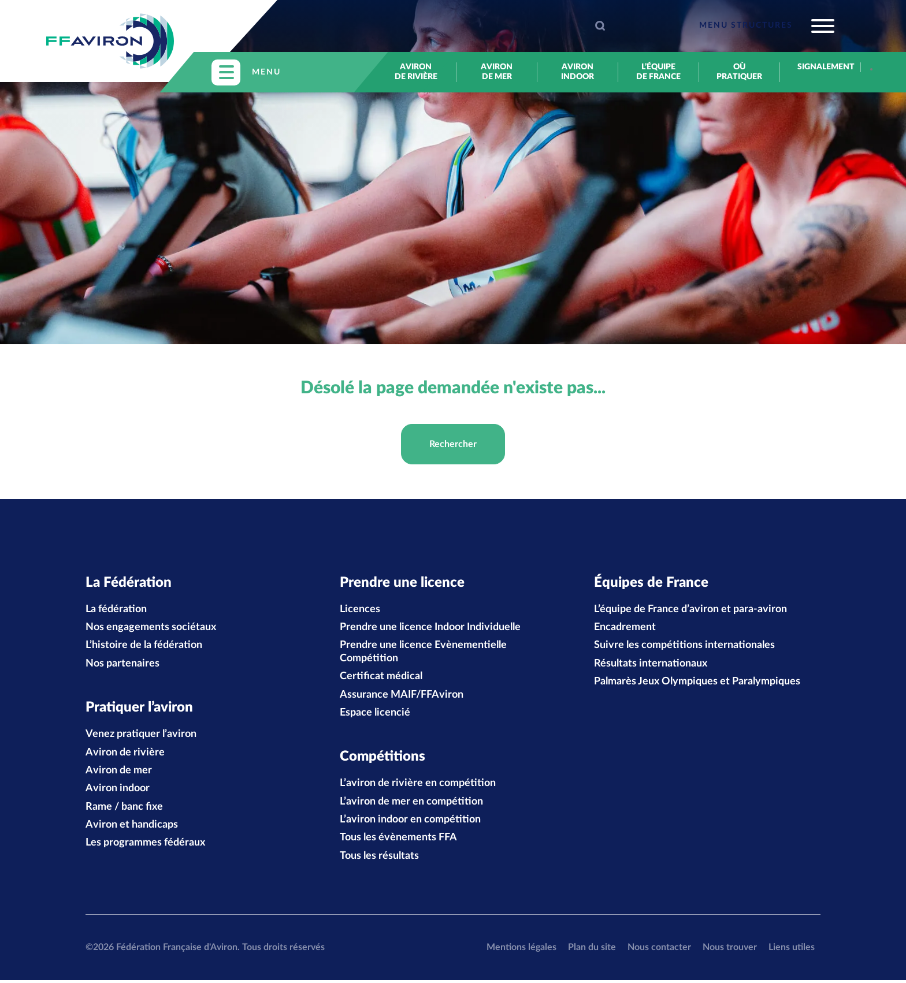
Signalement (820, 67)
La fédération (116, 610)
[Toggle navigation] (766, 26)
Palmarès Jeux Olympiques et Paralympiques (697, 683)
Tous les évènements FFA (398, 841)
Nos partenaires (122, 665)
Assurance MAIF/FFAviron (401, 696)
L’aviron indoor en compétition (410, 822)
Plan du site (592, 950)
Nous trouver (730, 950)
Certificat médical (381, 678)
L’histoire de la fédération (144, 647)
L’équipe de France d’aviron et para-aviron (690, 610)
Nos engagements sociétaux (151, 629)
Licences (360, 610)
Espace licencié (375, 714)
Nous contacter (659, 950)
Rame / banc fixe (124, 810)
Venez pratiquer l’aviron (141, 737)
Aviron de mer (497, 72)
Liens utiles (791, 950)
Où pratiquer (739, 72)
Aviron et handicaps (132, 827)
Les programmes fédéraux (145, 846)
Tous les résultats (379, 859)
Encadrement (625, 629)
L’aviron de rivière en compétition (418, 786)
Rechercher (453, 444)
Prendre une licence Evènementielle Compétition (423, 653)
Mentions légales (521, 950)
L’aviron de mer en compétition (411, 804)
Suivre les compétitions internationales (684, 647)
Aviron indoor (577, 72)
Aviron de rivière (416, 72)
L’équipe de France (658, 72)
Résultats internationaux (650, 665)
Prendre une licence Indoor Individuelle (430, 629)
